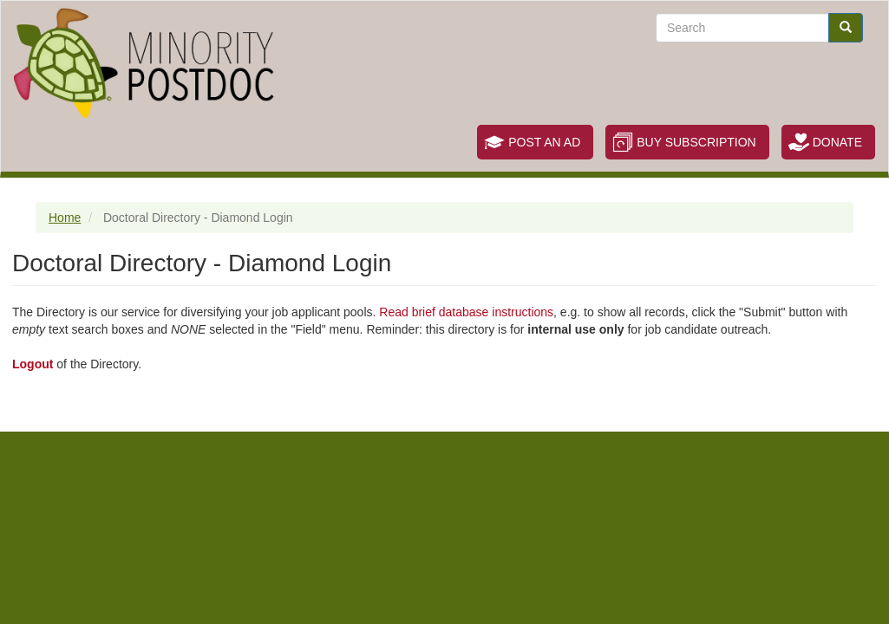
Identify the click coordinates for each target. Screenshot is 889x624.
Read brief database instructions (466, 312)
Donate (837, 142)
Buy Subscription (696, 142)
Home (65, 217)
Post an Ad (544, 142)
